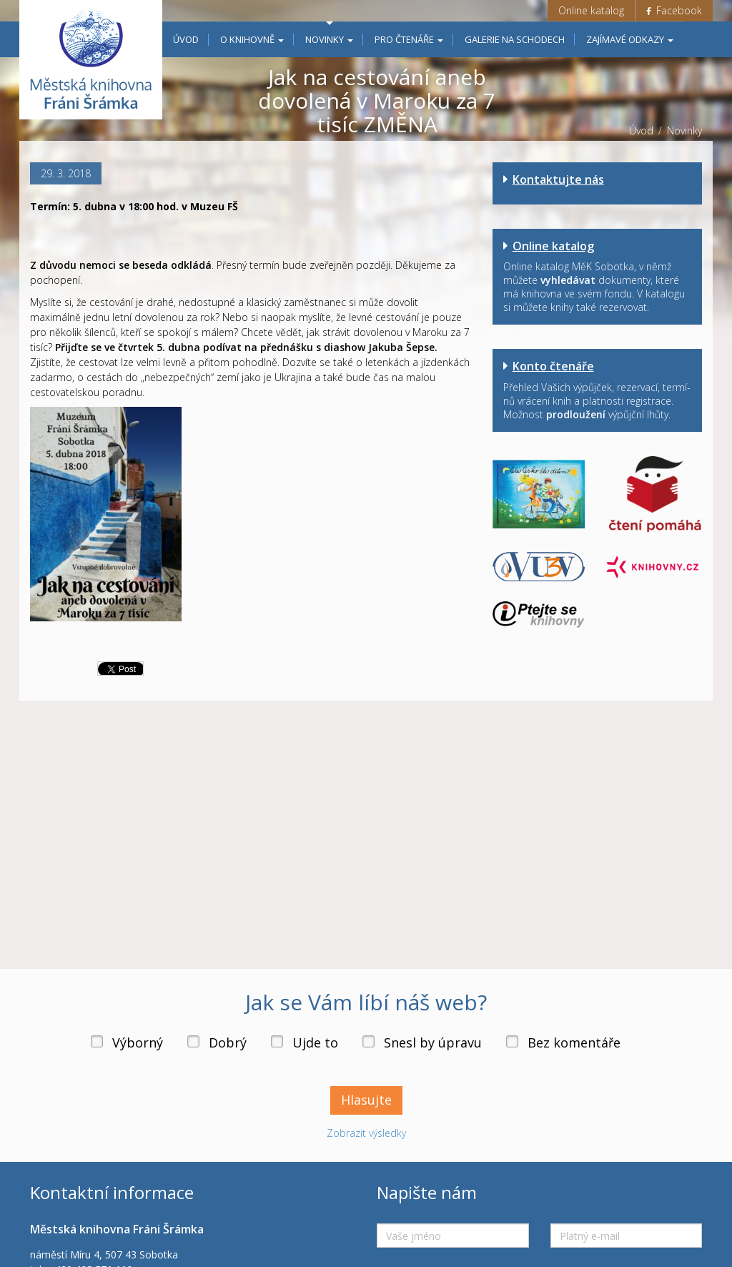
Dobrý (228, 1042)
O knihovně (252, 39)
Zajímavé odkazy (629, 39)
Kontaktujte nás (558, 179)
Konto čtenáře (553, 366)
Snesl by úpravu (433, 1042)
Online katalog (591, 10)
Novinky (329, 39)
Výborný (137, 1042)
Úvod (186, 39)
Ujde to (315, 1042)
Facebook (674, 10)
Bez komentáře (574, 1042)
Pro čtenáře (409, 39)
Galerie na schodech (515, 39)
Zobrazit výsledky (366, 1133)
